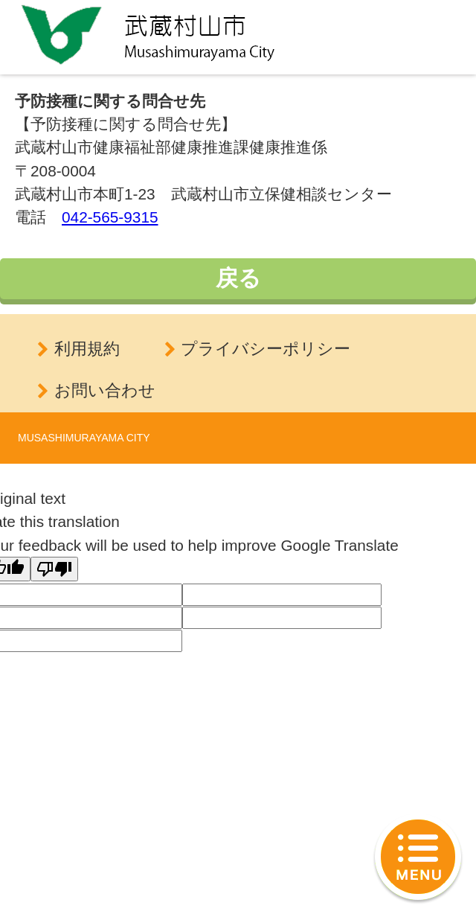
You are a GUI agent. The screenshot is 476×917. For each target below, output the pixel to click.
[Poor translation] (54, 569)
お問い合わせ (104, 390)
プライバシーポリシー (265, 348)
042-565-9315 (110, 217)
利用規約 (87, 348)
